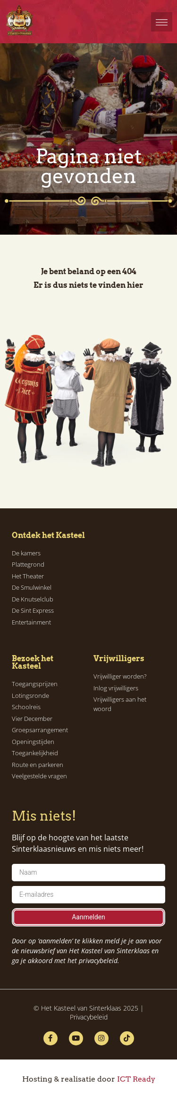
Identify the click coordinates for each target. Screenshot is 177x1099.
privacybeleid (98, 960)
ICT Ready (136, 1079)
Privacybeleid (89, 1016)
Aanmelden (88, 917)
